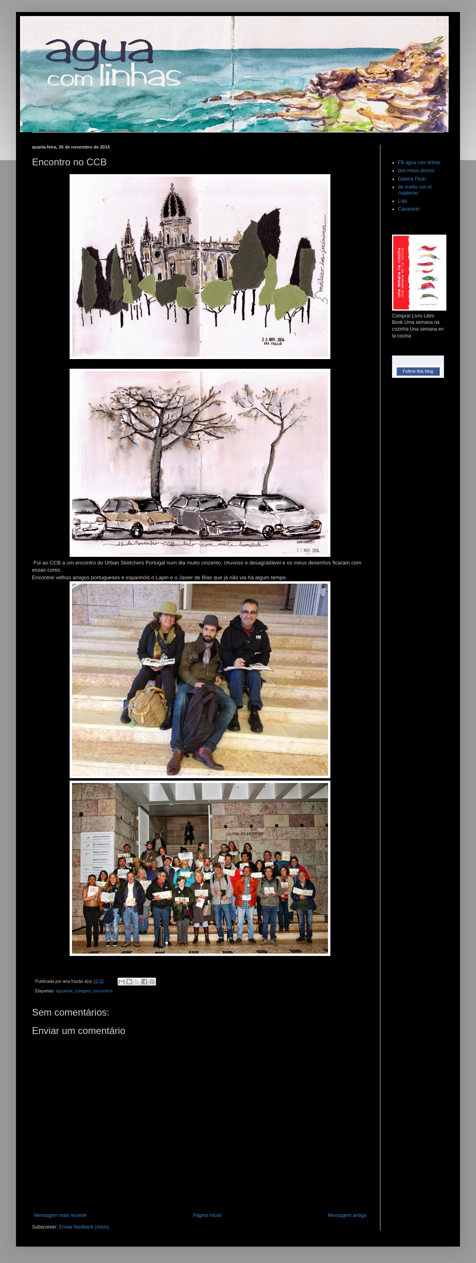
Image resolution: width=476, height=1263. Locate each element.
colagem (83, 990)
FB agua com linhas (419, 162)
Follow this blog (418, 371)
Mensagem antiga (347, 1215)
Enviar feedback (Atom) (84, 1227)
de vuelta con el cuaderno (415, 189)
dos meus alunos (416, 170)
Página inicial (207, 1215)
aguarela (64, 990)
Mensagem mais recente (60, 1215)
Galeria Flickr (412, 179)
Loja (402, 201)
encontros (103, 990)
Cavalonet (409, 209)
